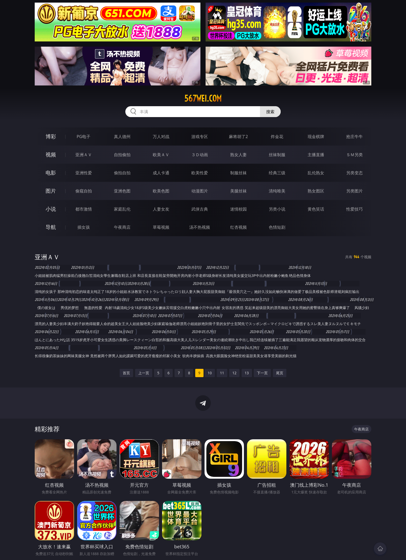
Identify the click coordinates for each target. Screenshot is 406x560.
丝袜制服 (277, 154)
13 (247, 372)
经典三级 (277, 173)
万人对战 (161, 136)
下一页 (262, 372)
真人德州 (122, 136)
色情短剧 (277, 227)
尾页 (279, 372)
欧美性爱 (199, 173)
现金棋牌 (316, 136)
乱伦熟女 (316, 173)
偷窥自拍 (83, 191)
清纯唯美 (277, 191)
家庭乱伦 (122, 209)
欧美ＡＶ (161, 154)
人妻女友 (161, 209)
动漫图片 (199, 191)
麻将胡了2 (238, 136)
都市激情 (83, 209)
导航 (51, 227)
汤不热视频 (199, 227)
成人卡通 (161, 173)
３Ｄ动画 (199, 154)
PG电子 (83, 136)
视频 (51, 154)
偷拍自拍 (122, 173)
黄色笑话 (316, 209)
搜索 (270, 111)
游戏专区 (199, 136)
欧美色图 (161, 191)
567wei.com (203, 98)
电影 (51, 172)
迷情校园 (238, 209)
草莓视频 (161, 227)
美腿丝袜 (238, 191)
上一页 (143, 372)
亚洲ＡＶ (83, 154)
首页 (126, 372)
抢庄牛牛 (354, 136)
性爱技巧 (354, 209)
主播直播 (316, 154)
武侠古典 (199, 209)
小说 (51, 208)
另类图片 (354, 191)
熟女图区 (316, 191)
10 (210, 372)
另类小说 (277, 209)
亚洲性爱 (83, 173)
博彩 (51, 136)
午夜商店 (122, 227)
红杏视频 (238, 227)
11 (222, 372)
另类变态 (354, 173)
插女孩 (83, 227)
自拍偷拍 (122, 154)
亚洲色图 (122, 191)
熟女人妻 (238, 154)
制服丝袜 (238, 173)
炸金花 (277, 136)
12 (234, 372)
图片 (51, 190)
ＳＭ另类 (354, 154)
